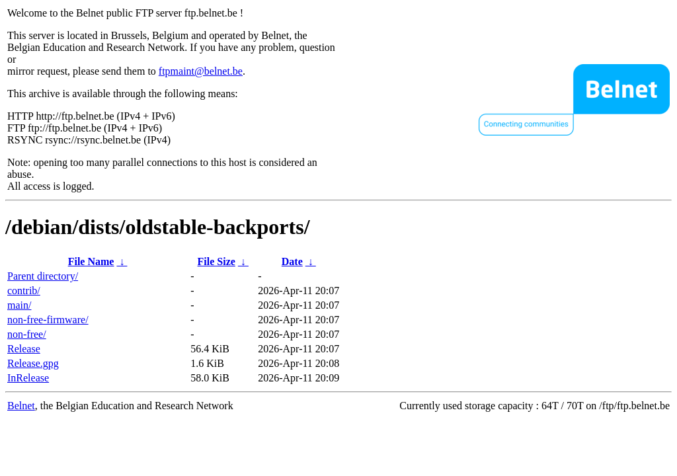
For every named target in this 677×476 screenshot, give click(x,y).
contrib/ (23, 290)
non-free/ (26, 334)
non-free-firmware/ (48, 319)
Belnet (21, 405)
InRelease (28, 377)
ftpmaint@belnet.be (201, 71)
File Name (91, 261)
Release (23, 348)
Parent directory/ (42, 276)
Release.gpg (33, 363)
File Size (216, 261)
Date (292, 261)
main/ (19, 305)
